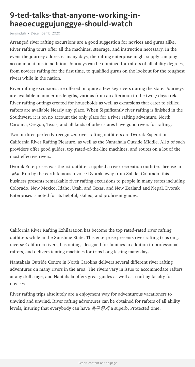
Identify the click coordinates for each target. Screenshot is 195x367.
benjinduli (18, 33)
